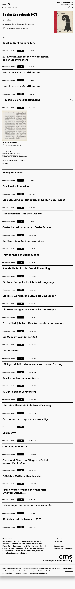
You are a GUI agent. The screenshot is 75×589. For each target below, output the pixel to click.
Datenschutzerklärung (38, 586)
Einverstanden (67, 581)
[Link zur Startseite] (63, 4)
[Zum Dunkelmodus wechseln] (10, 4)
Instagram (58, 554)
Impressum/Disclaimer (63, 561)
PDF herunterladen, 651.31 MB (15, 29)
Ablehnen (69, 583)
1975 (11, 162)
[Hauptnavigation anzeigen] (4, 4)
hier (27, 556)
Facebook (58, 551)
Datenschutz (59, 559)
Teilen (6, 176)
